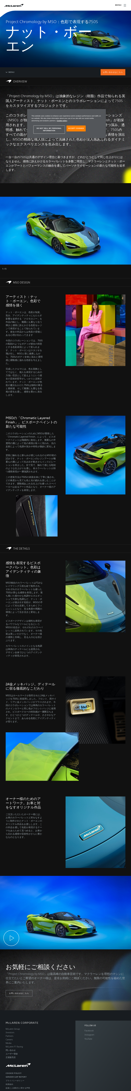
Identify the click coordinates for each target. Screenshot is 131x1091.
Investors (10, 1032)
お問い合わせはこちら (113, 72)
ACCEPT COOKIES (76, 128)
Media (8, 1043)
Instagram (89, 1034)
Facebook (89, 1030)
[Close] (102, 112)
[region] (66, 123)
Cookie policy (14, 1073)
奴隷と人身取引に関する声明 (18, 1088)
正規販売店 (11, 1057)
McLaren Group (13, 1029)
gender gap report (16, 1077)
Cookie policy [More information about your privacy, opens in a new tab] (62, 121)
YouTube (88, 1038)
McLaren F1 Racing (14, 1046)
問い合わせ (11, 1050)
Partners (9, 1036)
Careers (9, 1039)
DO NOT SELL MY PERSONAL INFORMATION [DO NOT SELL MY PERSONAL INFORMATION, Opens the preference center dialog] (49, 129)
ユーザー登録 (12, 1053)
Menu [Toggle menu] (10, 72)
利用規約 (9, 1084)
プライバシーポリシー (15, 1080)
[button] (65, 912)
